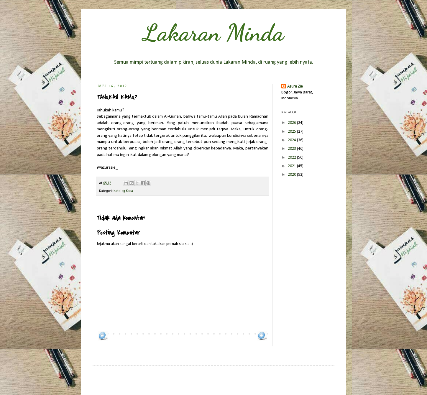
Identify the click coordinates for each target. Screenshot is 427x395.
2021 (292, 166)
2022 (292, 157)
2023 (292, 149)
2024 (292, 140)
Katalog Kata (123, 191)
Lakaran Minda (213, 32)
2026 (292, 123)
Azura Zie (295, 86)
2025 (292, 131)
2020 (292, 174)
